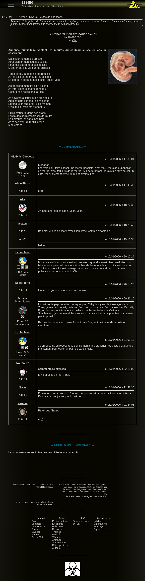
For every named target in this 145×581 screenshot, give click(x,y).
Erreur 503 (37, 537)
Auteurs (56, 548)
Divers (33, 17)
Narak (22, 387)
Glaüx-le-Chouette (22, 156)
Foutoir (35, 534)
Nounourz (22, 363)
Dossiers (57, 529)
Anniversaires (59, 542)
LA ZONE (8, 17)
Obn (74, 40)
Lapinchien (23, 252)
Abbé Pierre (22, 183)
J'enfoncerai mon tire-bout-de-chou (72, 34)
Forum (34, 529)
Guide (34, 521)
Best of (56, 534)
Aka (22, 199)
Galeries (35, 532)
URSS (76, 523)
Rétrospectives (60, 545)
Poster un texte (60, 521)
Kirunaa (23, 403)
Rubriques (57, 526)
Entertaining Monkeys (100, 525)
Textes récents (81, 521)
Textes (62, 518)
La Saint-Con (38, 526)
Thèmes (22, 17)
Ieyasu (22, 223)
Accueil (41, 518)
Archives (56, 540)
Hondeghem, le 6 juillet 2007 (94, 496)
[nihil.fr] (98, 521)
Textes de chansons (50, 17)
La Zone (27, 2)
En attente (57, 523)
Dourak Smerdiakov (22, 300)
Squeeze (98, 529)
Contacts (36, 523)
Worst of (56, 537)
